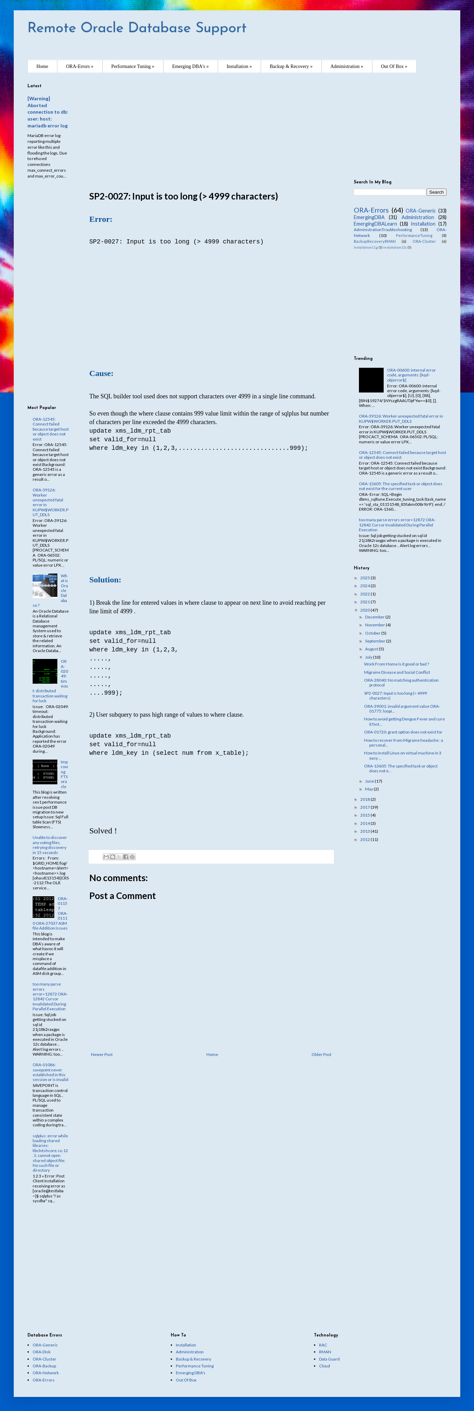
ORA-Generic (421, 211)
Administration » (346, 66)
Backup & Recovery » (291, 66)
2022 (365, 593)
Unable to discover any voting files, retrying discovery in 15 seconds (50, 845)
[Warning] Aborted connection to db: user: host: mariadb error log (47, 111)
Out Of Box (186, 1379)
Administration (418, 217)
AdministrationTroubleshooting (383, 229)
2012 (365, 839)
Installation (423, 224)
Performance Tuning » (132, 66)
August (372, 648)
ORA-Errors (371, 210)
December (375, 616)
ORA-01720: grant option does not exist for (403, 732)
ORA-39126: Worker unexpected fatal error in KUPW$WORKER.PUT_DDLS (50, 502)
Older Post (321, 1054)
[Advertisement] (211, 132)
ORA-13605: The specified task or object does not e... (401, 768)
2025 (365, 577)
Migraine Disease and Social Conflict (397, 672)
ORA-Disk (41, 1351)
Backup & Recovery (193, 1359)
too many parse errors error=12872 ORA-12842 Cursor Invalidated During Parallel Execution (50, 996)
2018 (365, 799)
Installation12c (395, 247)
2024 (365, 585)
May (369, 789)
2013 (365, 831)
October (373, 633)
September (375, 641)
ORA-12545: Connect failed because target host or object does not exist (51, 429)
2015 (365, 815)
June (370, 781)
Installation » (239, 66)
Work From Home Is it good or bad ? (396, 664)
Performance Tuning (195, 1365)
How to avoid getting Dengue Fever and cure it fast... (404, 721)
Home (42, 66)
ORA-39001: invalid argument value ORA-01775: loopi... (402, 709)
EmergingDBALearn (375, 224)
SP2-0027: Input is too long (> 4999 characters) (395, 696)
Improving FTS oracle (64, 774)
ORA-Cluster (424, 241)
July (369, 657)
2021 (365, 601)
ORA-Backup (44, 1365)
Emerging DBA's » (190, 66)
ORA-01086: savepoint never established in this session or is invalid (50, 1072)
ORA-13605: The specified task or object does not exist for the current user (400, 486)
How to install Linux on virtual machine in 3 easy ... (402, 755)
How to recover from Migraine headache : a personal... (403, 743)
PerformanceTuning (414, 235)
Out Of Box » (394, 66)
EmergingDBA (369, 217)
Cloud (324, 1365)
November (375, 624)
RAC (323, 1344)
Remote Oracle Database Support (137, 28)
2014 (365, 823)
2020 (365, 610)
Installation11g (366, 247)
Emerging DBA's (190, 1372)
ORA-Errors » (79, 66)
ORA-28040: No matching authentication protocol (401, 682)
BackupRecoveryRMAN (375, 241)
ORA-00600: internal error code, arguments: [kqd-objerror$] (411, 375)
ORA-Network (46, 1372)
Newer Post (102, 1054)
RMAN (325, 1351)
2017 (365, 807)
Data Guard (329, 1359)
